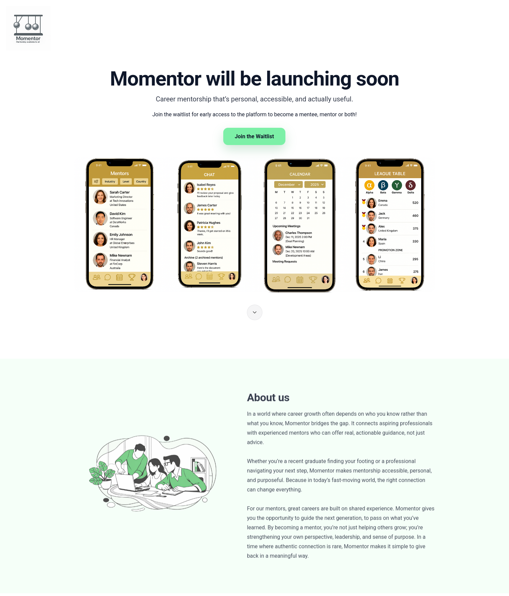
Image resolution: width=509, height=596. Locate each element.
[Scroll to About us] (254, 312)
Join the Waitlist (254, 136)
